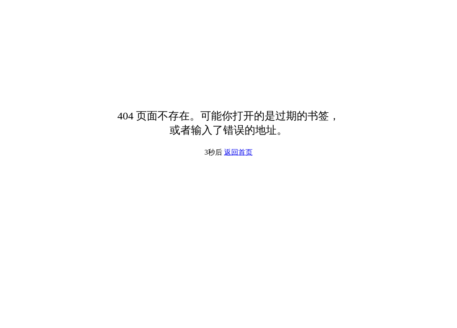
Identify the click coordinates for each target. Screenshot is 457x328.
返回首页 (238, 152)
